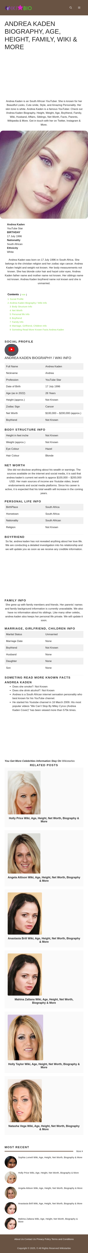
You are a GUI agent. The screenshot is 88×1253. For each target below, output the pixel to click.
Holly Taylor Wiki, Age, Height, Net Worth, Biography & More (44, 1066)
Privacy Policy (43, 1239)
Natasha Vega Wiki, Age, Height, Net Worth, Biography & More (44, 1128)
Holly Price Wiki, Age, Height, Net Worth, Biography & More (44, 820)
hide (23, 294)
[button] (70, 7)
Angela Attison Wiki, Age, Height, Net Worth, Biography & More (44, 879)
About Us (19, 1239)
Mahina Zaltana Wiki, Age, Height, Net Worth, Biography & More (44, 1001)
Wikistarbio (68, 761)
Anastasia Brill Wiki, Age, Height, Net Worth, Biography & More (44, 940)
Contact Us (30, 1239)
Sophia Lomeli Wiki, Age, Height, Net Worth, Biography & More (50, 1157)
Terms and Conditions (62, 1239)
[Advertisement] (44, 77)
